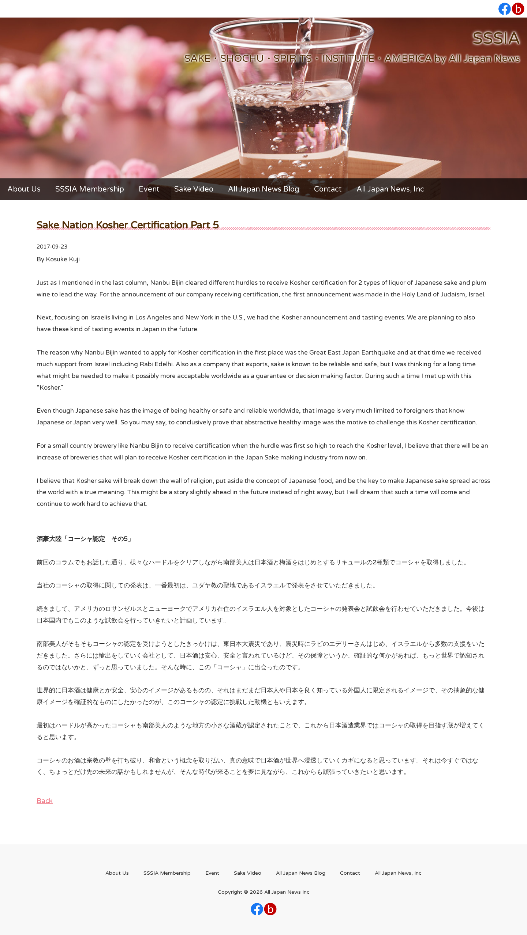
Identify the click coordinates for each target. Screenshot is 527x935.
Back (45, 801)
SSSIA (496, 39)
